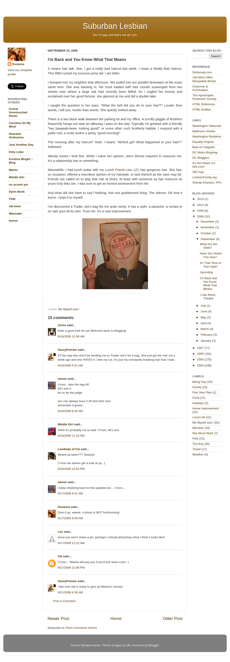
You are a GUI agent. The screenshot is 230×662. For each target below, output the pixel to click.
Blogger (154, 645)
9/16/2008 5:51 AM (70, 365)
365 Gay (198, 172)
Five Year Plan (202, 392)
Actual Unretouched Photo (18, 112)
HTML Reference (203, 104)
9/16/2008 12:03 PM (71, 468)
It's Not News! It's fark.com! (203, 164)
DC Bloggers (200, 157)
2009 (201, 210)
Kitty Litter (16, 152)
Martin (13, 170)
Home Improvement (205, 408)
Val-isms (15, 206)
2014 (201, 199)
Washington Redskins (206, 136)
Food (195, 397)
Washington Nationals (206, 126)
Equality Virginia (203, 141)
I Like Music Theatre (208, 296)
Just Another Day (21, 144)
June (204, 311)
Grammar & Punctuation (200, 88)
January (206, 340)
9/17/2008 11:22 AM (71, 543)
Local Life (198, 417)
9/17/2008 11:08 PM (71, 567)
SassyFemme (67, 349)
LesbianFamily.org (204, 177)
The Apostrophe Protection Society (204, 97)
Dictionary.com (202, 72)
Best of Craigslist (203, 147)
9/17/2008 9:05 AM (70, 518)
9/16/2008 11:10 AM (71, 435)
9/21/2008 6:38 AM (70, 592)
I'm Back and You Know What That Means (208, 284)
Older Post (172, 618)
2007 (201, 348)
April (204, 323)
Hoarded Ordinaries (16, 135)
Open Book (17, 191)
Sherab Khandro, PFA (206, 182)
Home (115, 618)
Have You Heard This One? (211, 255)
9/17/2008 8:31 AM (70, 493)
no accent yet (18, 184)
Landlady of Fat (69, 449)
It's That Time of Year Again (210, 264)
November (208, 227)
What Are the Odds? (208, 245)
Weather (198, 454)
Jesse (62, 325)
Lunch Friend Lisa (118, 170)
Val (60, 556)
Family (196, 387)
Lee (60, 531)
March (205, 329)
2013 (201, 205)
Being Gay (199, 381)
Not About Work (202, 433)
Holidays (198, 403)
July (204, 305)
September (208, 239)
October (206, 233)
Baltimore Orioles (203, 131)
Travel (196, 449)
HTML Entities (201, 109)
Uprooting (206, 272)
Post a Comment (64, 601)
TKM (12, 199)
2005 (201, 359)
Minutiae (198, 428)
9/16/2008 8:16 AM (70, 411)
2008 (201, 216)
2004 (201, 365)
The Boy (197, 443)
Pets (195, 438)
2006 (201, 353)
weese (62, 378)
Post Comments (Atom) (81, 627)
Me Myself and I (68, 309)
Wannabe (15, 213)
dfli (128, 645)
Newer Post (58, 618)
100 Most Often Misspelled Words (204, 79)
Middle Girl (65, 424)
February (207, 334)
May (204, 317)
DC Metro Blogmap (205, 152)
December (208, 221)
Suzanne (64, 507)
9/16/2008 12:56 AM (71, 336)
